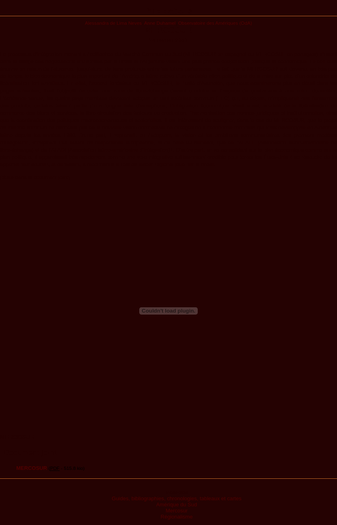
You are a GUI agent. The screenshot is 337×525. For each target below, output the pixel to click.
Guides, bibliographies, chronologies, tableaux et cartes (176, 498)
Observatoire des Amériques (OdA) (215, 23)
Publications (169, 10)
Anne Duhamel (159, 23)
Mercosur (177, 511)
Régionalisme (177, 517)
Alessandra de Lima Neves (113, 23)
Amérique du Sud (176, 504)
